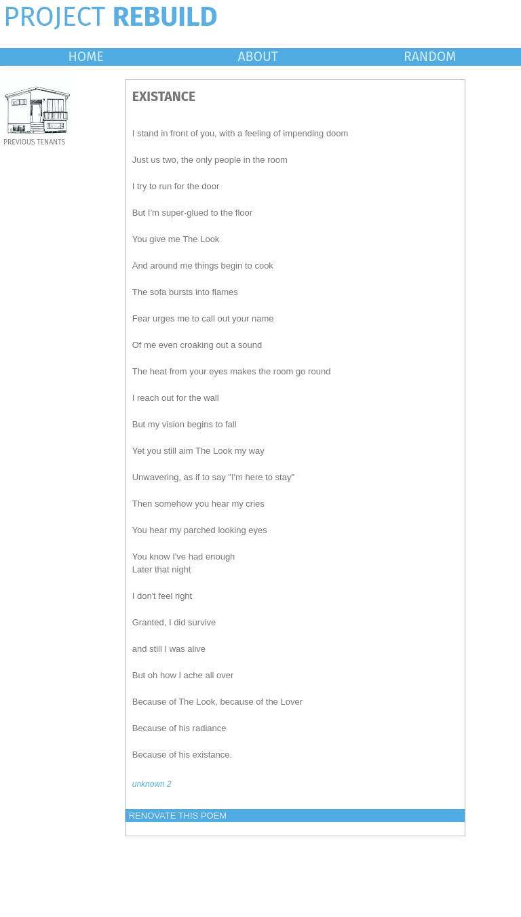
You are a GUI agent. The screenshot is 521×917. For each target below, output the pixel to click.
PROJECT (110, 17)
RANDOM (430, 56)
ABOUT (257, 56)
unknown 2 (152, 784)
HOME (86, 56)
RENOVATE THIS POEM (178, 816)
